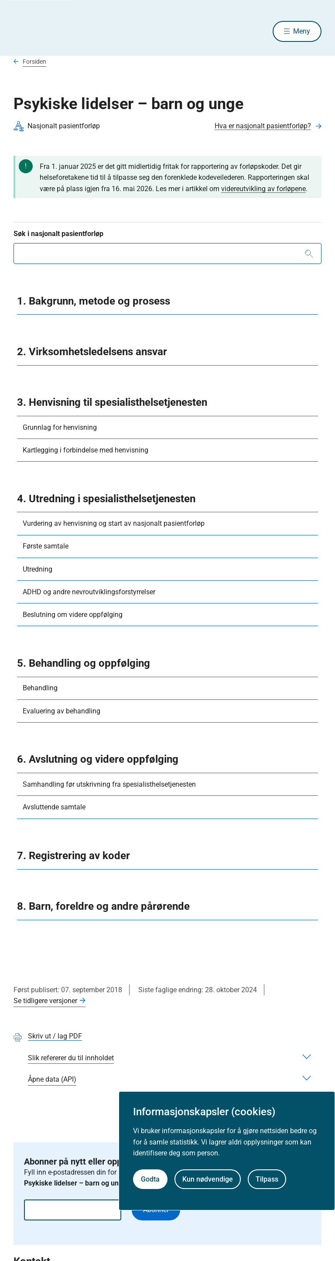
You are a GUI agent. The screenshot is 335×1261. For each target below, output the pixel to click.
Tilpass (267, 1179)
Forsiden (34, 62)
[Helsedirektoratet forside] (76, 31)
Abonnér (156, 1211)
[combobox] (167, 254)
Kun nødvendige (207, 1179)
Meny (301, 31)
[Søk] (309, 254)
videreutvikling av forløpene (263, 189)
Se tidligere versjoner (45, 1001)
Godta (150, 1179)
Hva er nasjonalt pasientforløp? (263, 127)
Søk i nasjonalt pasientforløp (58, 234)
